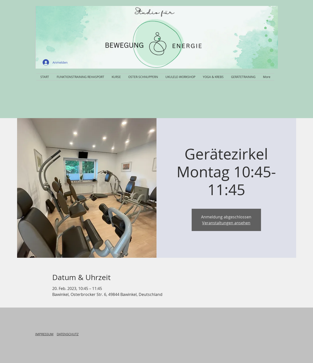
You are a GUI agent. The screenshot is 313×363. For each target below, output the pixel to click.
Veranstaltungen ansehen (226, 223)
